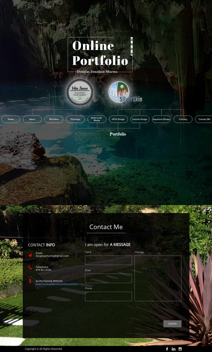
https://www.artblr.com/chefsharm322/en (57, 283)
